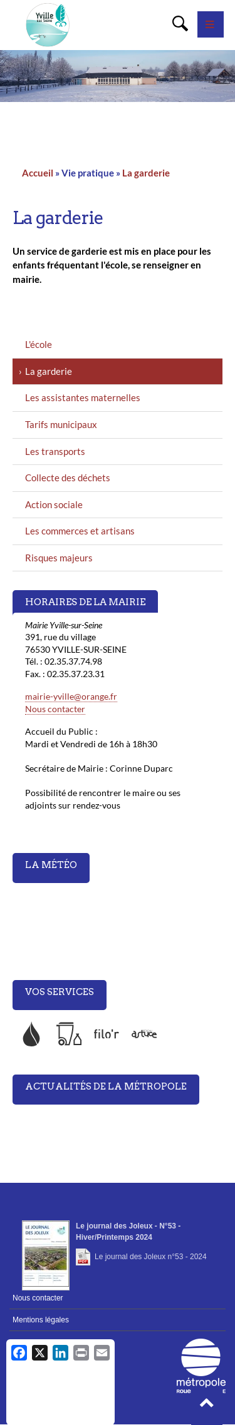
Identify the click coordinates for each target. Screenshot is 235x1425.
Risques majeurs (59, 557)
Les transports (55, 451)
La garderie (146, 172)
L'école (38, 344)
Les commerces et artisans (80, 530)
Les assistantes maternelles (82, 397)
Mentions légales (41, 1319)
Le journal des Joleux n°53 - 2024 (151, 1256)
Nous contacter (55, 708)
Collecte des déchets (67, 477)
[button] (206, 1406)
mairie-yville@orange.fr (71, 696)
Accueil (37, 172)
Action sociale (54, 504)
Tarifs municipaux (61, 424)
